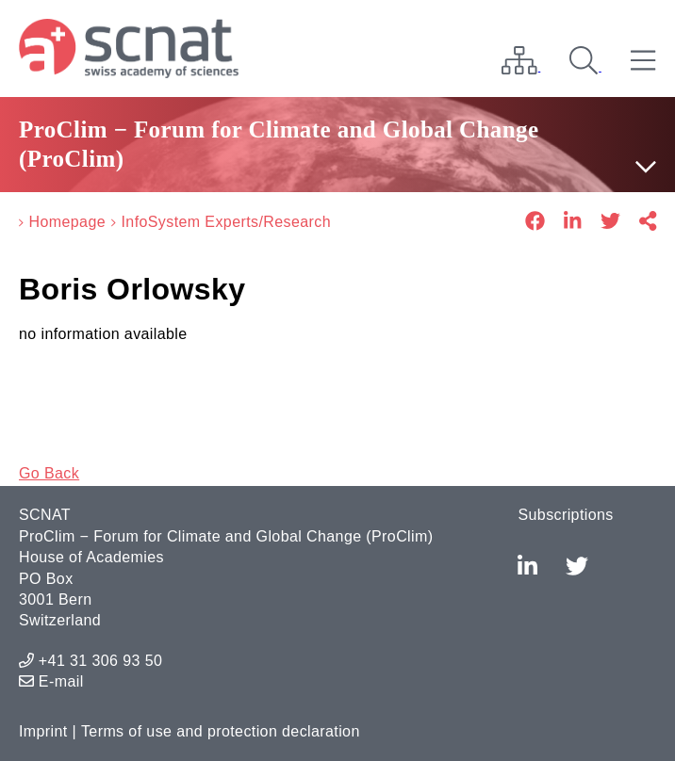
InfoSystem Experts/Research (225, 222)
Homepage (67, 222)
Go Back (49, 473)
